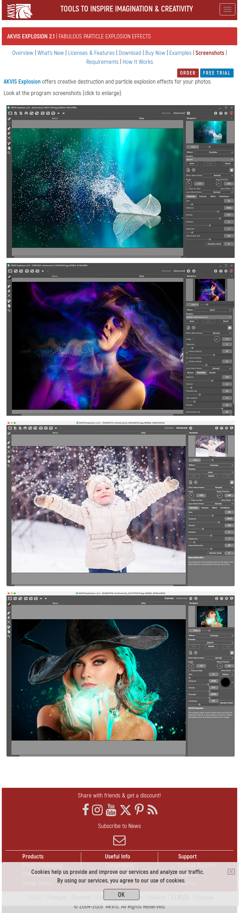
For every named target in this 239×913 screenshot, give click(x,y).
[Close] (231, 872)
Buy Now (155, 53)
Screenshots (210, 53)
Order (188, 73)
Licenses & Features (91, 53)
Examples (180, 53)
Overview (22, 53)
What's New (50, 53)
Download (130, 53)
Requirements (102, 62)
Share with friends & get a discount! (119, 795)
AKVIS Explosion (22, 81)
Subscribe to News (119, 834)
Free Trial (217, 73)
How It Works (138, 62)
